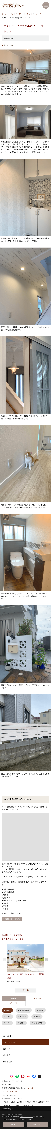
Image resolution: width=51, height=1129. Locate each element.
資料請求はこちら (12, 919)
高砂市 (8, 1022)
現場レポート (8, 1048)
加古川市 (23, 1016)
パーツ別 (13, 1003)
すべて (8, 1010)
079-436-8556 (12, 1091)
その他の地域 (38, 1022)
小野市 (22, 1022)
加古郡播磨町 (24, 1010)
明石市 (8, 1016)
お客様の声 (7, 1061)
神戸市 (37, 1016)
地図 (31, 1088)
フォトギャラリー (10, 1042)
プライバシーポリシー (26, 1117)
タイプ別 (37, 998)
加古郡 (41, 1010)
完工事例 (6, 1055)
